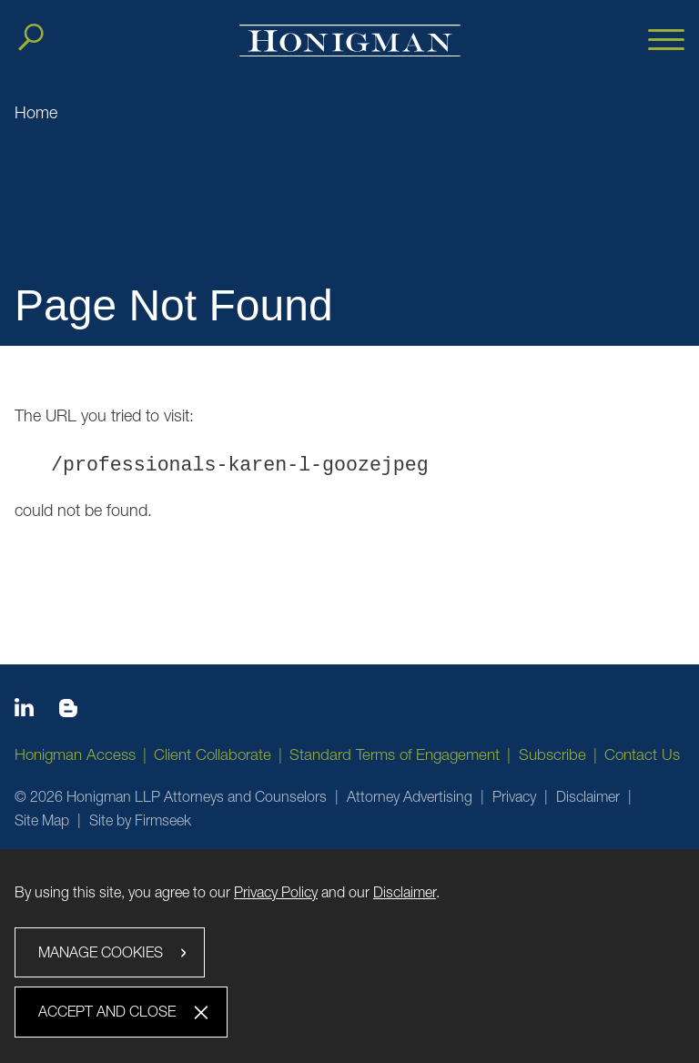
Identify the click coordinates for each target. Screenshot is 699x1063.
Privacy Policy (276, 892)
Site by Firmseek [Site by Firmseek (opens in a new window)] (140, 820)
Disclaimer (588, 796)
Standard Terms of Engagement (394, 754)
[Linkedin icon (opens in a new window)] (24, 711)
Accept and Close (107, 1011)
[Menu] (666, 41)
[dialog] (349, 956)
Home (36, 112)
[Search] (31, 37)
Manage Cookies (100, 952)
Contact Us (642, 754)
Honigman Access (75, 754)
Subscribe (552, 754)
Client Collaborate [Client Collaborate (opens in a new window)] (212, 754)
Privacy (514, 796)
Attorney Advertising (409, 796)
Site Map (42, 820)
